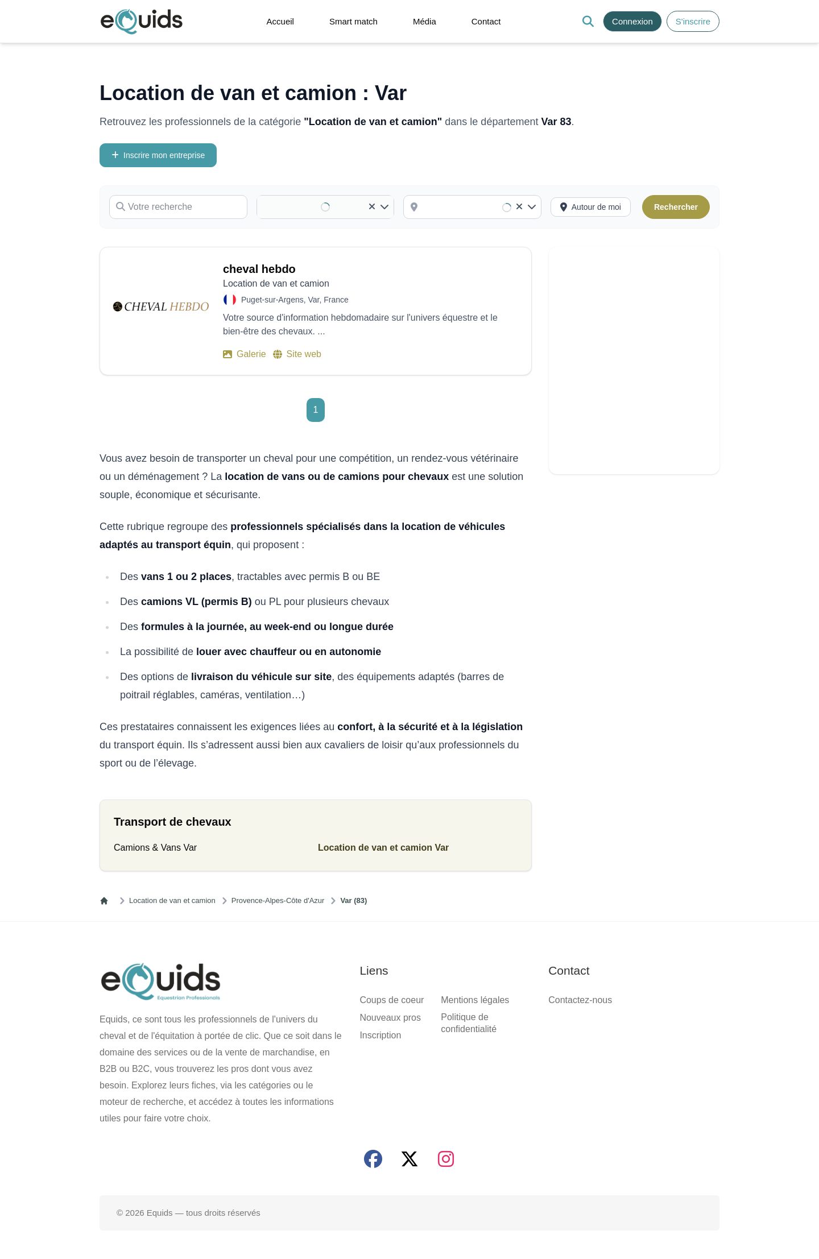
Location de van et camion (172, 900)
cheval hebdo (259, 269)
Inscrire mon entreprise (158, 155)
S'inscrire (693, 21)
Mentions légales (475, 1000)
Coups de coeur (391, 1000)
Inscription (380, 1035)
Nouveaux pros (390, 1017)
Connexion (632, 21)
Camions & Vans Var (155, 847)
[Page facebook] (373, 1159)
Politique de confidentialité (469, 1023)
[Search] (587, 21)
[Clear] (372, 207)
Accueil (280, 21)
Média (424, 21)
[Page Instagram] (446, 1159)
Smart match (353, 21)
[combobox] (480, 207)
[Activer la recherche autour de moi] (591, 207)
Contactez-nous (580, 1000)
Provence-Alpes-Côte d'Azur (278, 900)
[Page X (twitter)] (409, 1159)
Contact (486, 21)
